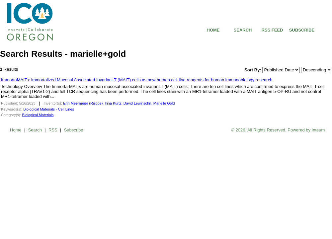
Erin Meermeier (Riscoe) (83, 103)
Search (35, 129)
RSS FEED (272, 30)
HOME (213, 30)
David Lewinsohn (137, 103)
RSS (52, 129)
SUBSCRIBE (302, 30)
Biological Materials (38, 115)
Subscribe (73, 129)
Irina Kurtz (113, 103)
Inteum (318, 129)
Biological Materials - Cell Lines (48, 109)
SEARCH (243, 30)
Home (16, 129)
